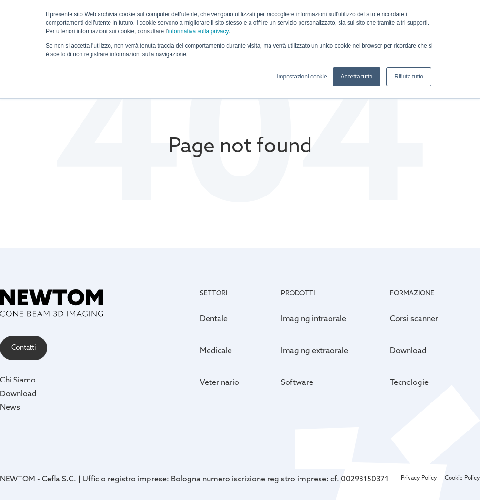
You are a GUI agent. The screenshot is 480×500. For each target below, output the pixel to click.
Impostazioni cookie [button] (302, 76)
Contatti (23, 348)
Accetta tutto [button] (357, 76)
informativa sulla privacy (198, 31)
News (10, 408)
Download (18, 394)
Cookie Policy (462, 478)
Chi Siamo (18, 380)
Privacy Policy (419, 478)
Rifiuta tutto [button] (408, 76)
